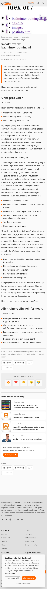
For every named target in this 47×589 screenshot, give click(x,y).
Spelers (4, 541)
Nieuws (4, 534)
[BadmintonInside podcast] (38, 3)
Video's (4, 548)
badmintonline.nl (6, 37)
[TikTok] (6, 519)
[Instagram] (10, 519)
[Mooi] (16, 383)
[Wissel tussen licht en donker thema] (43, 3)
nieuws (16, 37)
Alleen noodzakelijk (12, 578)
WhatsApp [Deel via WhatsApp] (19, 363)
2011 (21, 37)
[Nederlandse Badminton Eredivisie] (31, 3)
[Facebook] (2, 519)
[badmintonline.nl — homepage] (6, 3)
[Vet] (8, 383)
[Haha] (38, 383)
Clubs (3, 545)
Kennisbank (5, 538)
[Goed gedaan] (23, 383)
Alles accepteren (28, 578)
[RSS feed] (22, 519)
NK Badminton (30, 538)
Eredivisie (28, 534)
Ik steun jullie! (11, 455)
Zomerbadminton (31, 545)
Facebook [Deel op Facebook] (7, 368)
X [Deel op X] (30, 363)
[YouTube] (14, 519)
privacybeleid (10, 573)
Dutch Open (29, 541)
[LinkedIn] (18, 519)
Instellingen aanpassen (23, 583)
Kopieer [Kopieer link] (7, 363)
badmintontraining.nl (14, 56)
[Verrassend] (31, 383)
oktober (26, 37)
